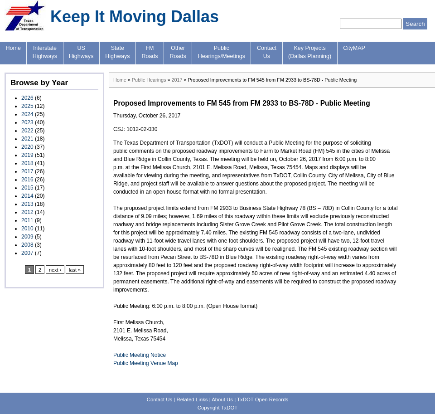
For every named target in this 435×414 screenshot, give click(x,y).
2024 (27, 114)
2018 (27, 163)
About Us (222, 399)
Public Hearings (149, 80)
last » (75, 270)
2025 (27, 106)
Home (13, 48)
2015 (27, 188)
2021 (27, 139)
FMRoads (149, 52)
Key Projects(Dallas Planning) (309, 52)
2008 (27, 245)
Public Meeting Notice (139, 355)
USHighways (81, 52)
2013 (27, 204)
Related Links (192, 399)
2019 (27, 155)
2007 (27, 253)
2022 (27, 130)
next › (55, 270)
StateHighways (117, 52)
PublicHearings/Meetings (221, 52)
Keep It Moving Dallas (134, 16)
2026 (27, 98)
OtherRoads (178, 52)
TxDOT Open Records (262, 399)
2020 (27, 147)
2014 (27, 196)
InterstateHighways (45, 52)
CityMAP (354, 48)
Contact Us (159, 399)
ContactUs (266, 52)
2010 (27, 228)
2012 (27, 212)
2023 (27, 122)
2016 (27, 179)
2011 (27, 220)
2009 (27, 237)
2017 (27, 171)
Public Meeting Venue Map (145, 363)
